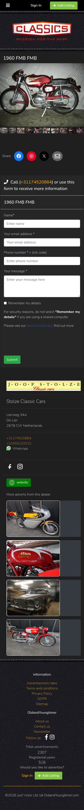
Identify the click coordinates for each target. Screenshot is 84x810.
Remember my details (24, 303)
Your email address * (19, 234)
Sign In (36, 5)
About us (42, 721)
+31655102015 (18, 443)
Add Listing (63, 5)
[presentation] (36, 340)
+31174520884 (36, 182)
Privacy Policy (42, 693)
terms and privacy (40, 325)
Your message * (15, 271)
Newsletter (42, 731)
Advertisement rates (42, 683)
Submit (12, 359)
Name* (9, 215)
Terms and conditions (42, 688)
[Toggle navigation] (8, 4)
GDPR (42, 698)
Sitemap (42, 704)
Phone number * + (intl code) (25, 252)
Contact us (42, 726)
